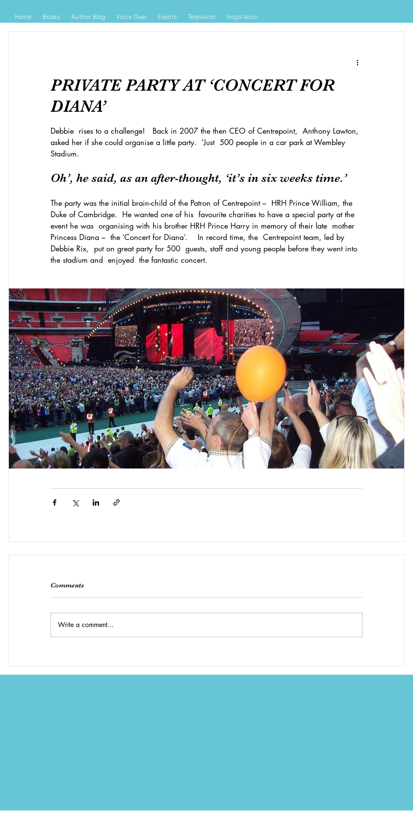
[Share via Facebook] (55, 502)
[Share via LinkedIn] (96, 502)
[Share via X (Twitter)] (75, 502)
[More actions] (357, 62)
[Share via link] (117, 502)
